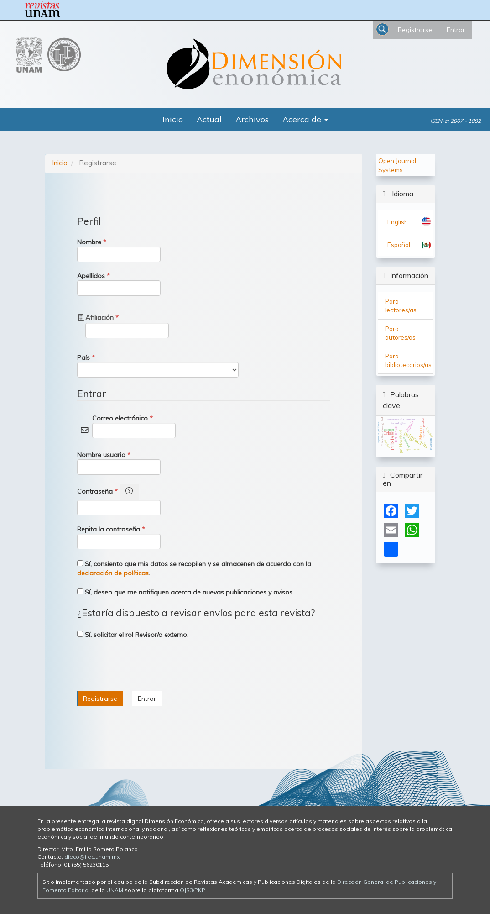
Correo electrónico (134, 426)
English (397, 222)
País (158, 365)
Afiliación (127, 325)
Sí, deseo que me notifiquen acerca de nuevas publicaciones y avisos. (185, 592)
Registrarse (415, 30)
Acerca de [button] (305, 119)
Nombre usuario (119, 462)
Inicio (172, 119)
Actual (209, 119)
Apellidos (119, 283)
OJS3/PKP (192, 890)
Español (398, 244)
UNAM (114, 890)
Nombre (119, 249)
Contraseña (119, 499)
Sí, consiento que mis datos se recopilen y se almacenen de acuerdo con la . (194, 568)
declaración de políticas (113, 573)
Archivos (252, 119)
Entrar (456, 30)
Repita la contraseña (119, 537)
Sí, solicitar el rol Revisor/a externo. (132, 634)
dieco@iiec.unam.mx (92, 856)
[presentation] (146, 666)
